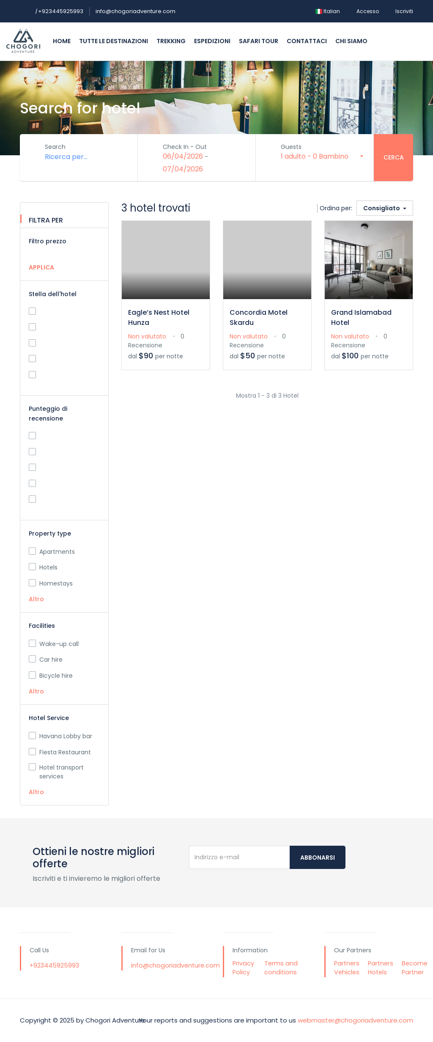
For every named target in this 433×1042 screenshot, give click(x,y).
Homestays (51, 583)
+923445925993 (59, 11)
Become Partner (415, 968)
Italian (327, 11)
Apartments (52, 551)
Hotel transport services (56, 772)
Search (55, 147)
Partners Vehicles (346, 968)
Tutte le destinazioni (113, 41)
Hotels (43, 567)
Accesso (367, 11)
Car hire (46, 659)
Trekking (171, 41)
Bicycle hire (51, 675)
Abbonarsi (317, 857)
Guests (291, 147)
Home (62, 41)
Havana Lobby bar (60, 736)
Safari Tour (258, 41)
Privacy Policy (243, 968)
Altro (36, 599)
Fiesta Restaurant (60, 752)
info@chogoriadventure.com (135, 11)
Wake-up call (54, 644)
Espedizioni (212, 41)
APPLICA (41, 267)
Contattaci (307, 41)
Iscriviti (404, 11)
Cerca (394, 157)
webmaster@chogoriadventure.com (355, 1020)
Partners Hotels (380, 968)
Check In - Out (185, 147)
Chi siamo (351, 41)
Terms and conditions (281, 968)
